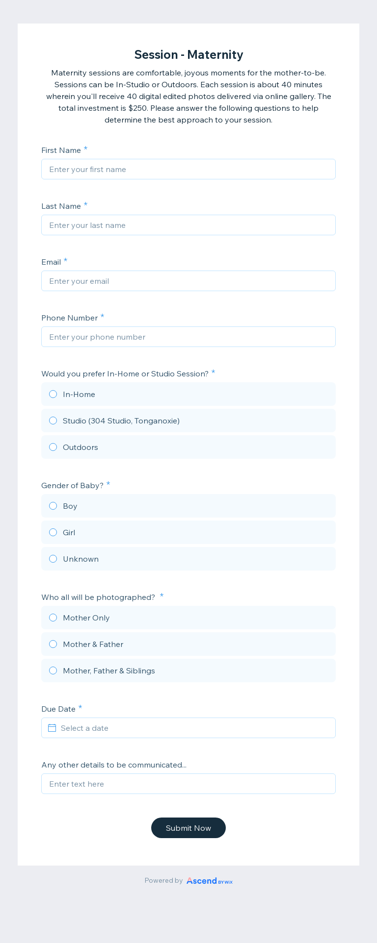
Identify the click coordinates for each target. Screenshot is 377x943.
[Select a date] (194, 728)
